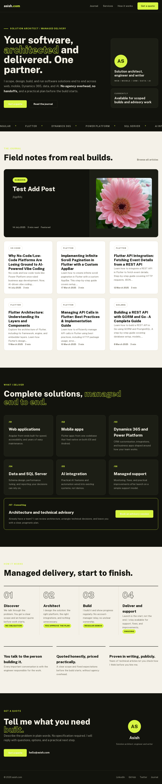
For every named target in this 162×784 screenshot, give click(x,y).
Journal (94, 6)
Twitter (143, 777)
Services (108, 6)
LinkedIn (120, 777)
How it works (125, 6)
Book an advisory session (134, 513)
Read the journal (43, 104)
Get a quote (148, 6)
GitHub (132, 777)
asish (12, 6)
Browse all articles (147, 159)
